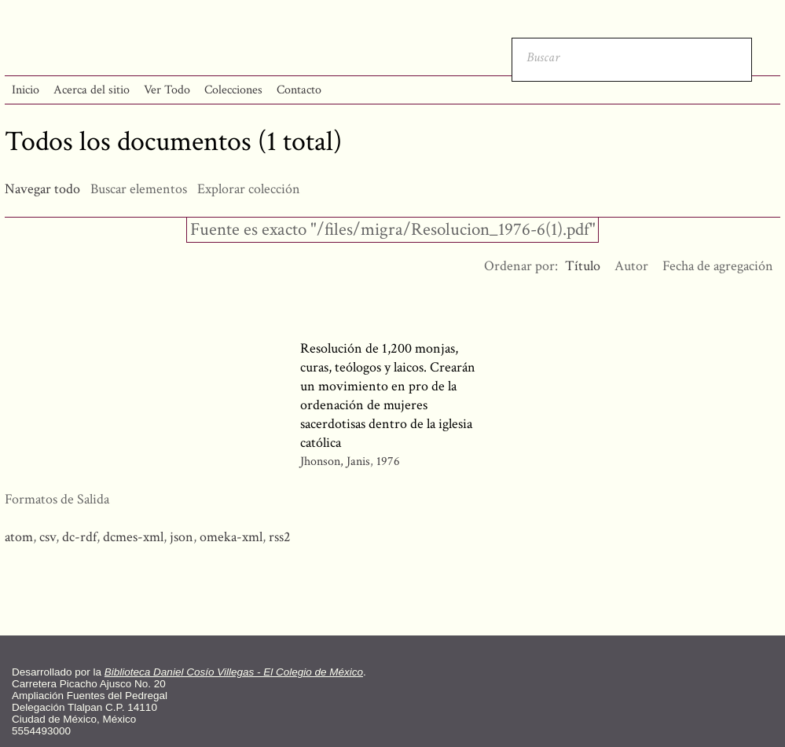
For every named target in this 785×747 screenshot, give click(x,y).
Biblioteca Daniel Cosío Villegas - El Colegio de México (234, 672)
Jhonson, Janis (335, 461)
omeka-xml (231, 537)
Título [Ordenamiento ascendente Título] (582, 266)
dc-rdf (79, 537)
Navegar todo (42, 189)
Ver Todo (167, 90)
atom (19, 537)
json (181, 537)
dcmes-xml (133, 537)
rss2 (280, 537)
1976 (388, 461)
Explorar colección (248, 189)
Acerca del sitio (91, 90)
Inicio (25, 90)
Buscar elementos (138, 189)
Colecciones (233, 90)
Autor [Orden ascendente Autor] (631, 266)
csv (47, 537)
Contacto (299, 90)
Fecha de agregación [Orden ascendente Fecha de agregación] (717, 266)
